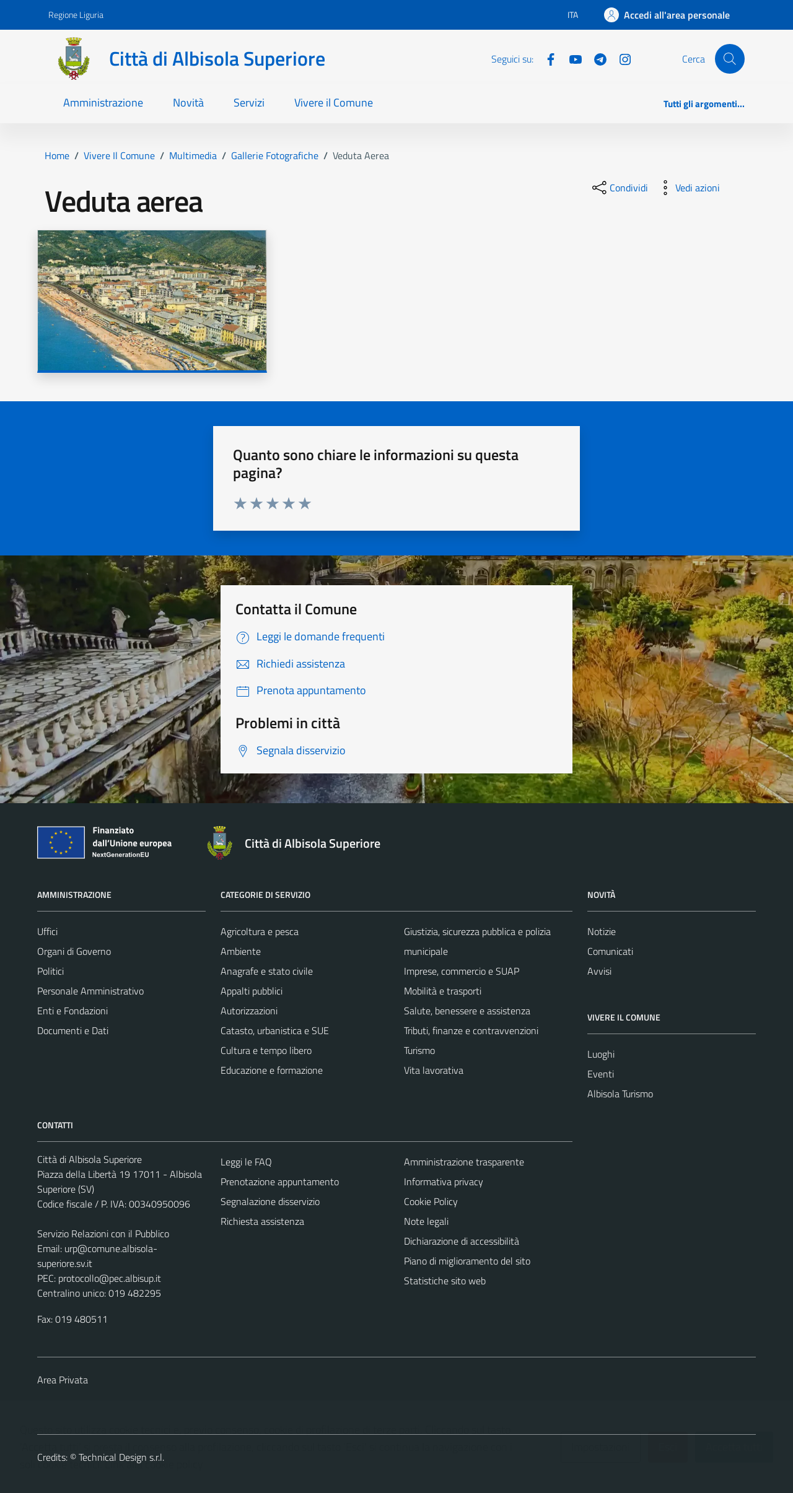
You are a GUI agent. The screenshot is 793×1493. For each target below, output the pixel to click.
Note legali (426, 1221)
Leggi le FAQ (246, 1161)
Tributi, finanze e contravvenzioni (471, 1030)
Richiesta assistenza (262, 1221)
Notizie (601, 931)
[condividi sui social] (619, 188)
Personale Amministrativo (90, 990)
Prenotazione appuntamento (280, 1181)
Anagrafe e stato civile (267, 971)
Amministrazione (103, 102)
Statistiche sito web (445, 1280)
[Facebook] (545, 58)
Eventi (600, 1073)
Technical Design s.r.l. (121, 1457)
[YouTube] (570, 58)
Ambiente (241, 951)
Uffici (47, 931)
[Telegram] (595, 58)
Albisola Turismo (620, 1093)
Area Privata (62, 1379)
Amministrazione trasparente (464, 1161)
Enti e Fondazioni (72, 1010)
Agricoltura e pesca (260, 931)
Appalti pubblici (252, 990)
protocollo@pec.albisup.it (109, 1278)
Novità (188, 102)
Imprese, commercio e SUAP (461, 971)
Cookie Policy (431, 1201)
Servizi (249, 102)
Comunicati (610, 951)
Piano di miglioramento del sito (467, 1260)
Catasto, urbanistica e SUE (275, 1030)
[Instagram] (620, 58)
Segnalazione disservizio (270, 1201)
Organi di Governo (74, 951)
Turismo (419, 1050)
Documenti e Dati (72, 1030)
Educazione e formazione (272, 1070)
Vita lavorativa (433, 1070)
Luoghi (601, 1054)
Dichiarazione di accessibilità (461, 1241)
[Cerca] (730, 59)
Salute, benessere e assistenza (467, 1010)
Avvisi (599, 971)
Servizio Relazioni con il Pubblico (103, 1233)
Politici (50, 971)
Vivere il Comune (333, 102)
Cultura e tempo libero (266, 1050)
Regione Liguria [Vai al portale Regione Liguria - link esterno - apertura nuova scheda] (75, 14)
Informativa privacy (443, 1181)
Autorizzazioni (249, 1010)
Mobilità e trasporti (442, 990)
